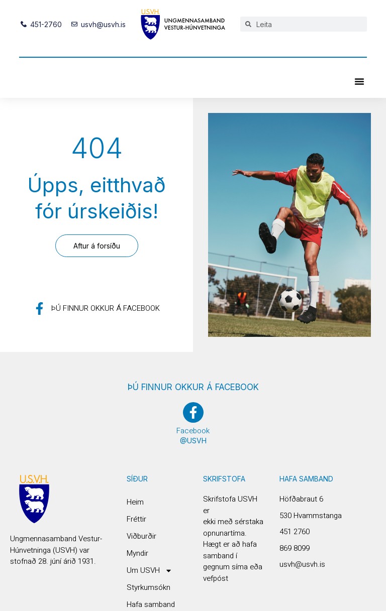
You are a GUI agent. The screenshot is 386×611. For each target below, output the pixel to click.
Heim (135, 502)
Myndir (137, 553)
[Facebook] (193, 412)
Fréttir (136, 519)
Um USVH (149, 570)
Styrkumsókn (148, 587)
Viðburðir (141, 536)
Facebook (193, 430)
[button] (359, 81)
